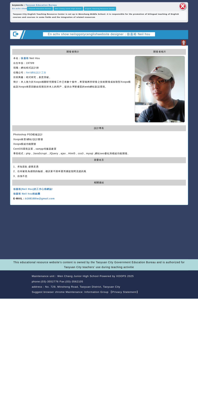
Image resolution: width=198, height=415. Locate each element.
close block (182, 6)
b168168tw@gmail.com (40, 198)
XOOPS (121, 276)
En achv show (19, 8)
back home (163, 282)
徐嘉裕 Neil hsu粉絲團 (26, 193)
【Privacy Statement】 (124, 292)
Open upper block (183, 42)
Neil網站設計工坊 (36, 72)
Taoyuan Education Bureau (41, 5)
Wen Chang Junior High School (68, 8)
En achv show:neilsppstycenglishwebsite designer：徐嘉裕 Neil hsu (99, 34)
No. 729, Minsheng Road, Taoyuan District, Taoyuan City (82, 286)
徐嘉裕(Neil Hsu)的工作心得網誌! (33, 189)
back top (181, 282)
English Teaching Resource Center (100, 8)
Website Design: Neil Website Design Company (20, 285)
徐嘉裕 (25, 58)
